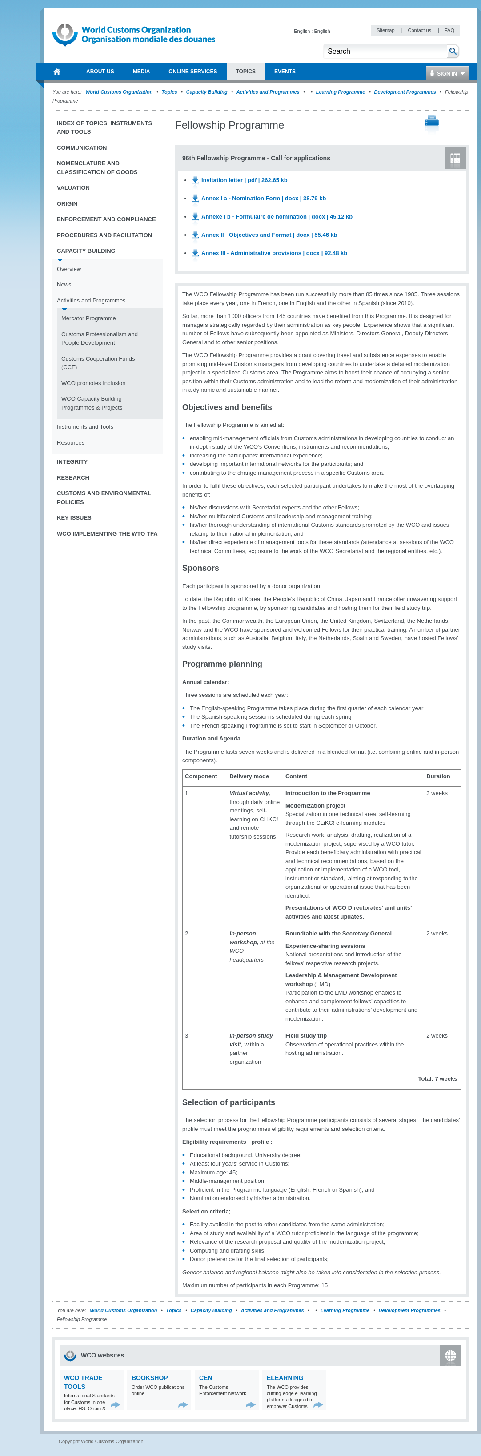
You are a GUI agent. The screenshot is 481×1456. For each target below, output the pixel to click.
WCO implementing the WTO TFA (107, 533)
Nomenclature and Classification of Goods (97, 167)
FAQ (449, 30)
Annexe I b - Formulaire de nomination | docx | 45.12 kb (277, 216)
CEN (205, 1377)
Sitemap (386, 30)
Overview (69, 269)
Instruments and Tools (85, 426)
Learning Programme (340, 92)
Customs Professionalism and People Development (99, 338)
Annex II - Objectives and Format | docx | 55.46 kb (269, 234)
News (64, 284)
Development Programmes (405, 92)
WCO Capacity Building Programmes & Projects (91, 403)
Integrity (72, 461)
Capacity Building (207, 92)
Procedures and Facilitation (104, 235)
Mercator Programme (88, 318)
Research (73, 477)
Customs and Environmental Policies (104, 497)
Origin (67, 203)
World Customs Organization (119, 92)
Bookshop (150, 1377)
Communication (82, 147)
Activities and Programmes (268, 92)
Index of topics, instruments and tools (104, 127)
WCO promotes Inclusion (93, 383)
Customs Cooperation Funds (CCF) (98, 363)
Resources (70, 442)
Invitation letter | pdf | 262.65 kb (244, 180)
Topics (169, 92)
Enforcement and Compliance (106, 219)
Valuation (73, 187)
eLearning (285, 1377)
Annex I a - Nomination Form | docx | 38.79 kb (263, 198)
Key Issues (74, 517)
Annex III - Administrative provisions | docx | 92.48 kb (274, 253)
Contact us (420, 30)
